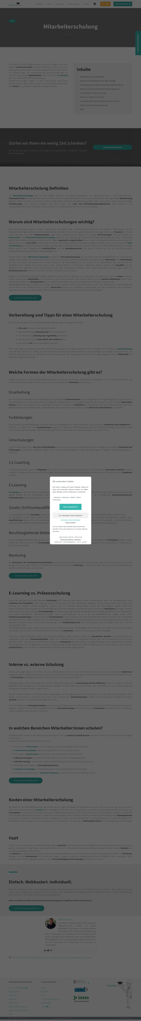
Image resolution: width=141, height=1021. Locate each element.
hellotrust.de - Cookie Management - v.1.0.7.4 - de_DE (70, 542)
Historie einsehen (70, 522)
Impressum (77, 539)
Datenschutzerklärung (66, 539)
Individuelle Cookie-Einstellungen (70, 520)
